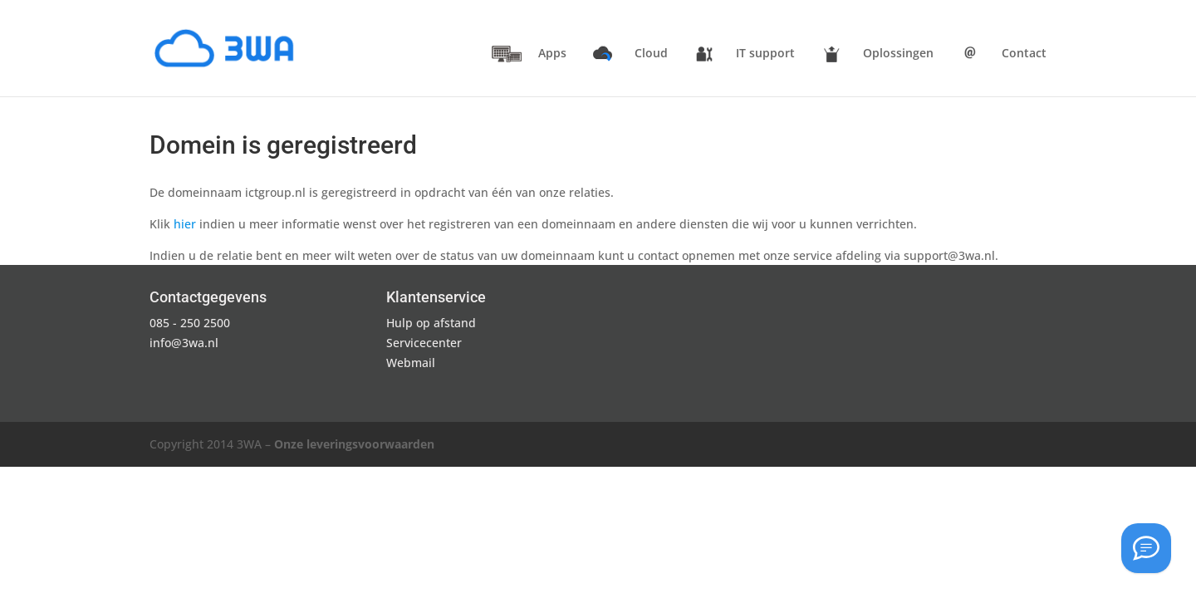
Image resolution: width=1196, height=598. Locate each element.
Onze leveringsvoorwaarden (354, 444)
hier (185, 224)
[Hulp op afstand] (1146, 548)
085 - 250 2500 (190, 323)
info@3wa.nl (184, 342)
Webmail (410, 362)
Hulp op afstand (431, 323)
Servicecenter (424, 342)
